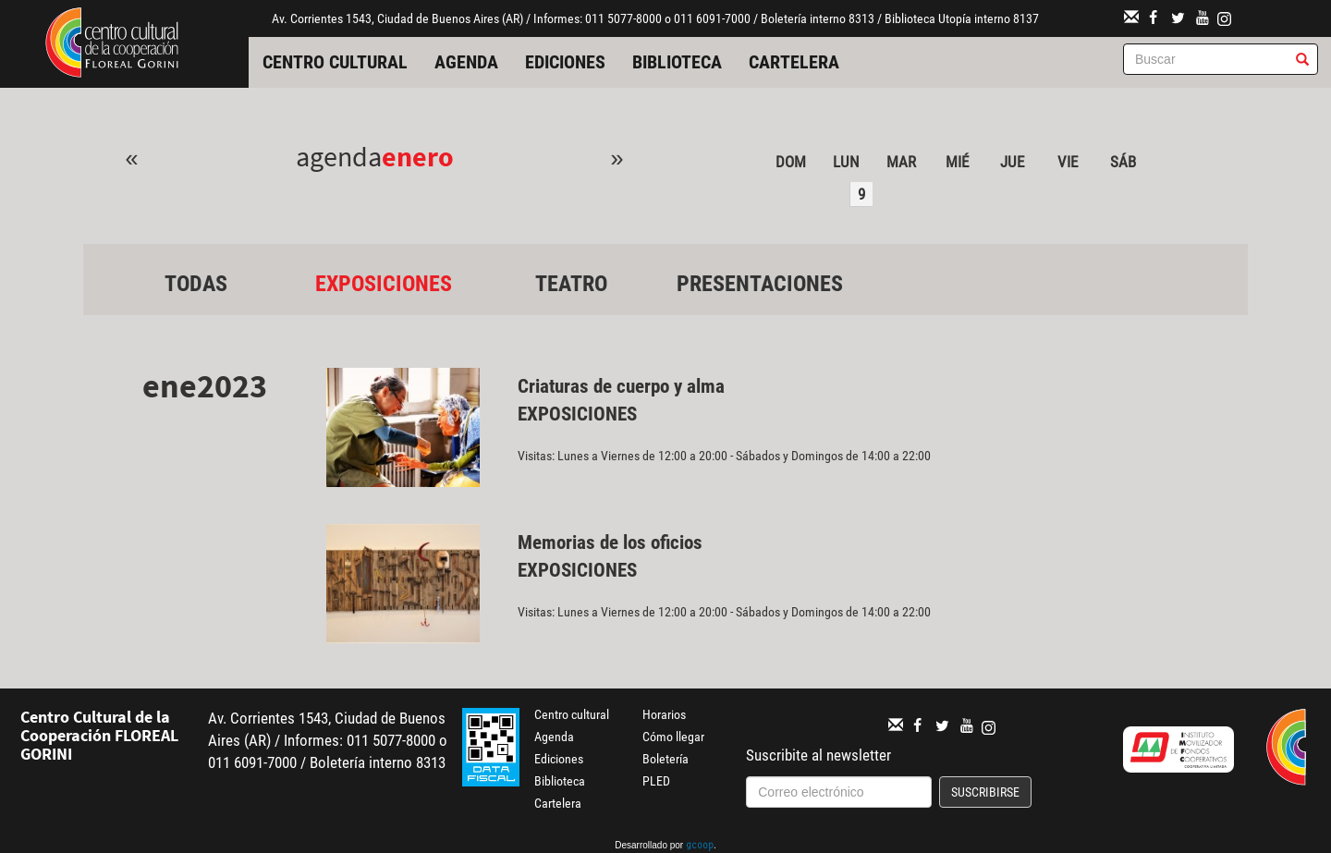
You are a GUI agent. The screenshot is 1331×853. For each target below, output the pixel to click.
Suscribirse (985, 792)
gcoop (700, 846)
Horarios (664, 714)
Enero (418, 156)
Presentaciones (760, 284)
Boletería (665, 758)
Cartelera (794, 62)
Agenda (466, 62)
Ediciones (565, 62)
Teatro (571, 284)
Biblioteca (677, 62)
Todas (196, 284)
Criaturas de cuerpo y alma (621, 386)
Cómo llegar (673, 736)
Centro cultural (335, 62)
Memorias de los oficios (610, 542)
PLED (656, 780)
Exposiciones (383, 284)
